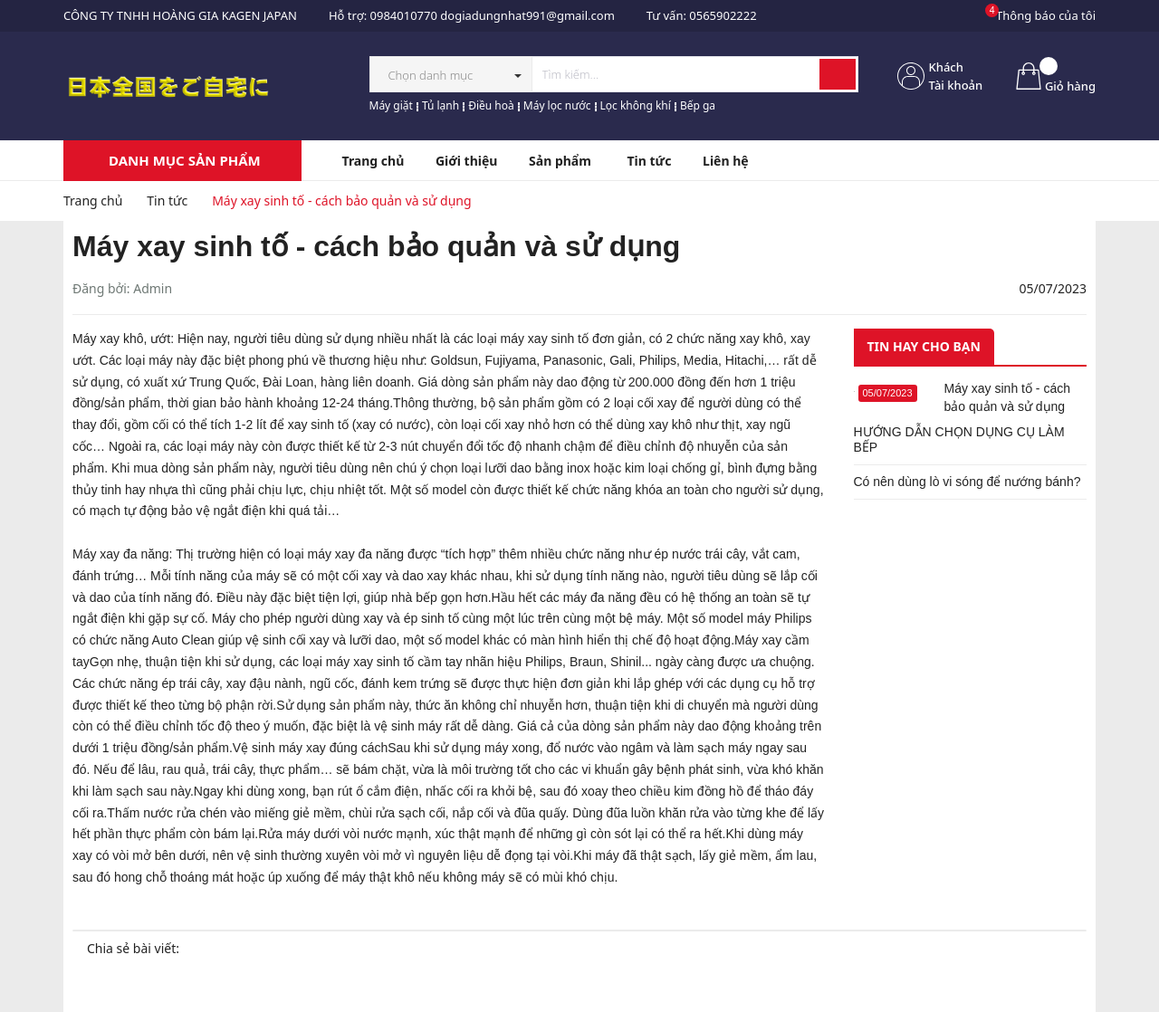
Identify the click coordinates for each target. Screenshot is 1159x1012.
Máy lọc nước (557, 105)
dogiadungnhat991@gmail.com (527, 15)
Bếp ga (697, 105)
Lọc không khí (635, 105)
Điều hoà (491, 105)
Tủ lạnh (440, 105)
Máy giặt (391, 105)
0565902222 (722, 15)
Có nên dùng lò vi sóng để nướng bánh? (967, 481)
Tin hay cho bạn (924, 346)
